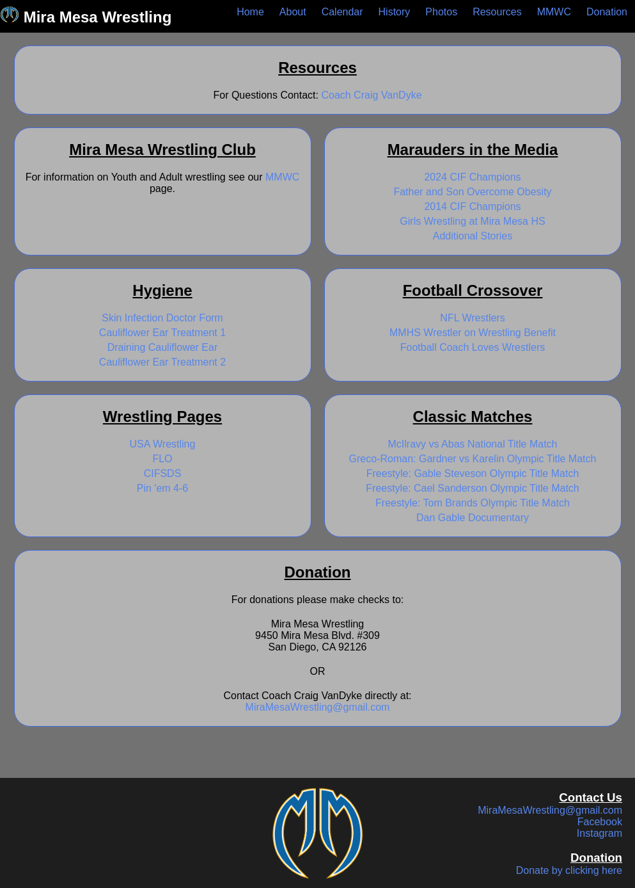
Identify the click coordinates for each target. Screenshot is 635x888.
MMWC (554, 11)
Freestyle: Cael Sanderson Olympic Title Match (472, 488)
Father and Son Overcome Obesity (472, 191)
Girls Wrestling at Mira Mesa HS (472, 221)
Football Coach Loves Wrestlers (472, 347)
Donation (606, 11)
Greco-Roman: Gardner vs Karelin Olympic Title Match (473, 458)
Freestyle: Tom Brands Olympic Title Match (472, 502)
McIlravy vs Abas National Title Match (473, 444)
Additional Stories (473, 235)
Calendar (342, 11)
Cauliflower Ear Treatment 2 (162, 362)
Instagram (599, 833)
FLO (162, 458)
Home (250, 11)
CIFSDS (163, 473)
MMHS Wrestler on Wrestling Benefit (472, 332)
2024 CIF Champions (472, 177)
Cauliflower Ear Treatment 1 (162, 332)
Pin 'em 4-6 (162, 488)
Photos (441, 11)
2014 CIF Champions (472, 206)
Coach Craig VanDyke (371, 95)
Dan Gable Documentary (472, 517)
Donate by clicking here (569, 870)
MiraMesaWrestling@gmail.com (318, 707)
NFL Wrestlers (472, 317)
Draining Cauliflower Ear (162, 347)
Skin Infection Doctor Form (162, 317)
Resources (497, 11)
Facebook (599, 821)
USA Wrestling (163, 444)
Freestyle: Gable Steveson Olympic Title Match (472, 473)
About (292, 11)
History (395, 11)
